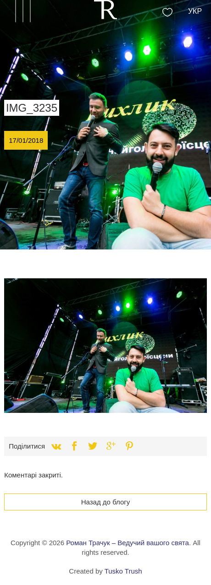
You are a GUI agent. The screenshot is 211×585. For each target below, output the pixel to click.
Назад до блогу (105, 502)
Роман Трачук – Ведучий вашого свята (127, 543)
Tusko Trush (123, 571)
